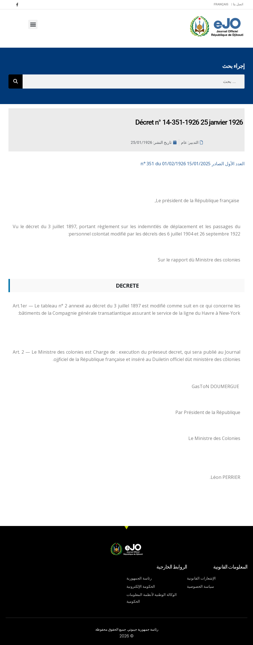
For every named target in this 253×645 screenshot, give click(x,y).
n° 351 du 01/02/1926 (193, 163)
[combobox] (134, 81)
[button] (33, 24)
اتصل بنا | (237, 4)
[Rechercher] (15, 81)
